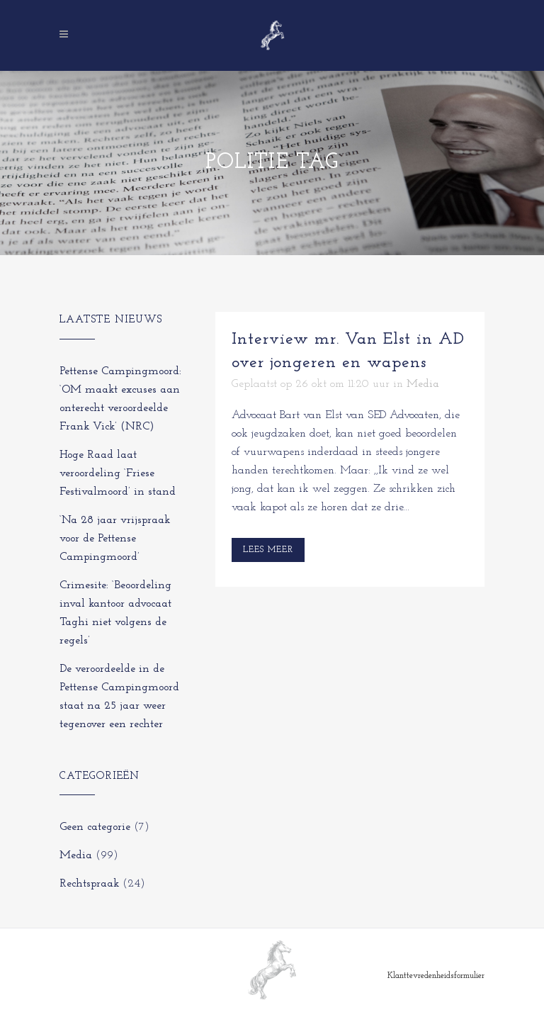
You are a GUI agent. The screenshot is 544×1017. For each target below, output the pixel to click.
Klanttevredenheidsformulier (435, 976)
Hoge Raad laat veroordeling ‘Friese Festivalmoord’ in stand (118, 473)
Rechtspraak (89, 883)
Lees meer (268, 550)
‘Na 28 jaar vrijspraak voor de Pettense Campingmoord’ (115, 539)
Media (76, 855)
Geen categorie (95, 827)
